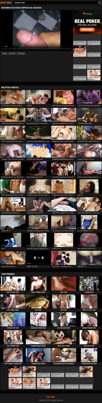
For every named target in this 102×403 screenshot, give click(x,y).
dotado (12, 53)
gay (5, 53)
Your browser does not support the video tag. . (36, 30)
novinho (21, 53)
